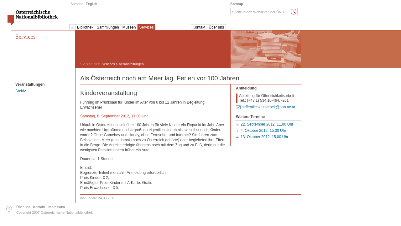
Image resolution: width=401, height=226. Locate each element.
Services (146, 27)
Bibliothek (85, 27)
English (91, 4)
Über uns (216, 27)
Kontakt (199, 27)
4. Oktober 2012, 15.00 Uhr (263, 130)
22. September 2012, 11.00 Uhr (267, 124)
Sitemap (236, 4)
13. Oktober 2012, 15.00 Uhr (264, 137)
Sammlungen (108, 27)
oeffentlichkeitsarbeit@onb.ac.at (268, 107)
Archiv (20, 91)
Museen (129, 27)
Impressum (56, 207)
